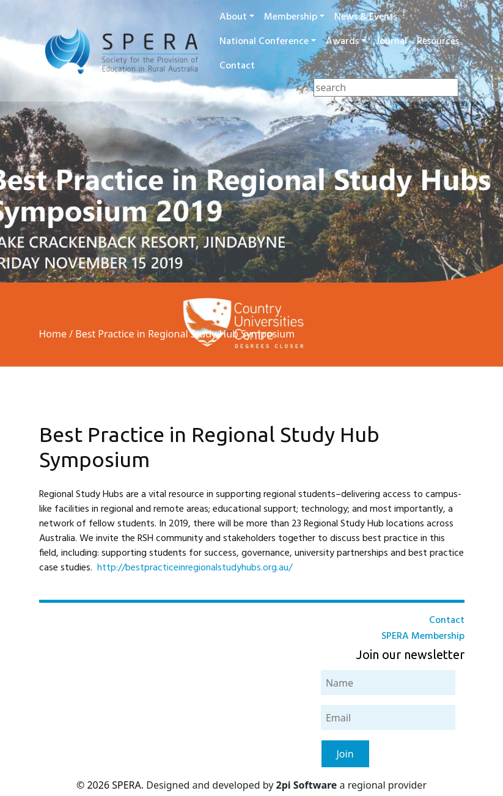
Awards (342, 42)
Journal (391, 42)
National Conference (264, 42)
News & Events (365, 17)
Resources (438, 42)
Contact (237, 66)
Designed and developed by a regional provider (286, 785)
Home (53, 334)
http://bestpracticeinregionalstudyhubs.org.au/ (194, 568)
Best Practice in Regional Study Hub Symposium (185, 334)
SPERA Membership (422, 636)
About (233, 17)
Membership (290, 17)
